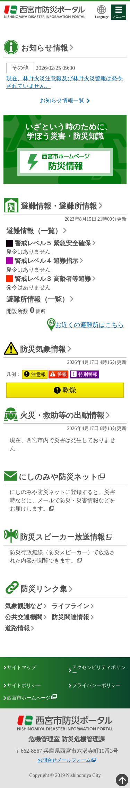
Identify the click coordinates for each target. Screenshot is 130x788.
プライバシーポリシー (96, 685)
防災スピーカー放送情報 (62, 537)
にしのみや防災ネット (58, 477)
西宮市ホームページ (29, 697)
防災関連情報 (70, 617)
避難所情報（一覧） (37, 299)
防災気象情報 (43, 349)
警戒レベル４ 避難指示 (47, 260)
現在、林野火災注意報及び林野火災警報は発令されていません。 (64, 82)
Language (102, 12)
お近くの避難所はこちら (84, 324)
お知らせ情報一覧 (65, 100)
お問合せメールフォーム (64, 760)
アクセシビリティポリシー (98, 670)
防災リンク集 (43, 589)
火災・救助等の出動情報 (62, 415)
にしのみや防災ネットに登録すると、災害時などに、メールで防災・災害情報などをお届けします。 (62, 500)
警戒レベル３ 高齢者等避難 (53, 278)
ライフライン (70, 606)
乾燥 (65, 390)
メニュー (118, 12)
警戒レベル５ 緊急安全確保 (53, 243)
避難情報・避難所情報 (59, 206)
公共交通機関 (23, 617)
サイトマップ (21, 667)
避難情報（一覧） (34, 231)
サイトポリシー (24, 685)
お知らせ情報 (44, 48)
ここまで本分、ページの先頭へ (121, 779)
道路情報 (17, 628)
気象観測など (23, 606)
